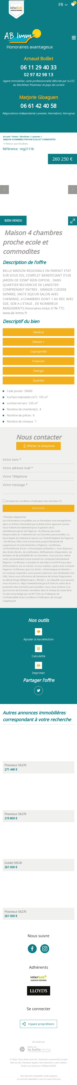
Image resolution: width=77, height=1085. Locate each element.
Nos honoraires (46, 1062)
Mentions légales (30, 1062)
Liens (57, 1062)
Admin (63, 1062)
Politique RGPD (48, 1065)
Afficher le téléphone (38, 446)
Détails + (38, 342)
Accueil (6, 136)
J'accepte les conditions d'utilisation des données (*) (34, 500)
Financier (38, 361)
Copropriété (38, 351)
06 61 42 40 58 (38, 105)
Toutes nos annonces (30, 1065)
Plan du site (15, 1062)
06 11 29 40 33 (38, 67)
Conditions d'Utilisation (37, 597)
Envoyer (38, 508)
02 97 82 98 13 (38, 74)
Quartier (38, 380)
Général (38, 332)
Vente (15, 136)
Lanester (36, 136)
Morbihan (24, 136)
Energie (38, 371)
